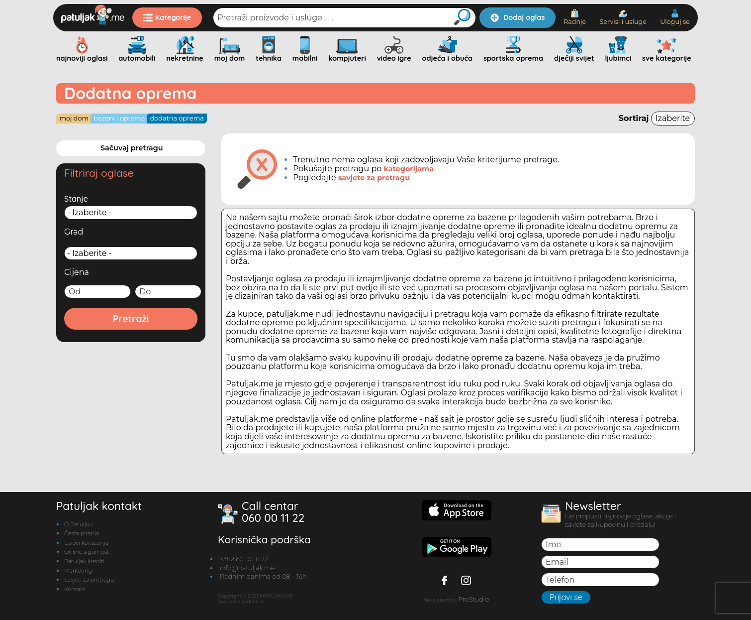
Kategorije (167, 17)
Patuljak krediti (84, 561)
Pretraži (131, 319)
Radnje (574, 17)
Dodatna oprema (177, 118)
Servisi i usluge (623, 17)
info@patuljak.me (247, 568)
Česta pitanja (81, 533)
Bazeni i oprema (119, 118)
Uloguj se (675, 17)
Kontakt (75, 589)
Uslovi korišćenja (86, 542)
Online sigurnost (86, 551)
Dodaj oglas (517, 17)
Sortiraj (657, 118)
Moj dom (74, 118)
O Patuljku (78, 524)
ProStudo (473, 599)
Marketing (78, 570)
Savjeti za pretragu (89, 579)
